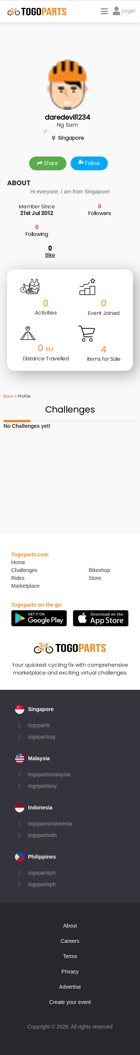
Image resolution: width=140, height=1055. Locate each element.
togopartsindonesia (50, 824)
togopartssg (41, 737)
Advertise (70, 987)
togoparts (39, 725)
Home (18, 562)
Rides (18, 578)
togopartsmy (42, 786)
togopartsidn (42, 835)
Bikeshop (100, 570)
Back (8, 396)
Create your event (70, 1002)
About (70, 926)
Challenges (24, 570)
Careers (70, 941)
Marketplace (25, 586)
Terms (70, 956)
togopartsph (42, 873)
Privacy (70, 972)
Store (95, 578)
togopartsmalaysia (49, 774)
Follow (89, 163)
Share (47, 163)
